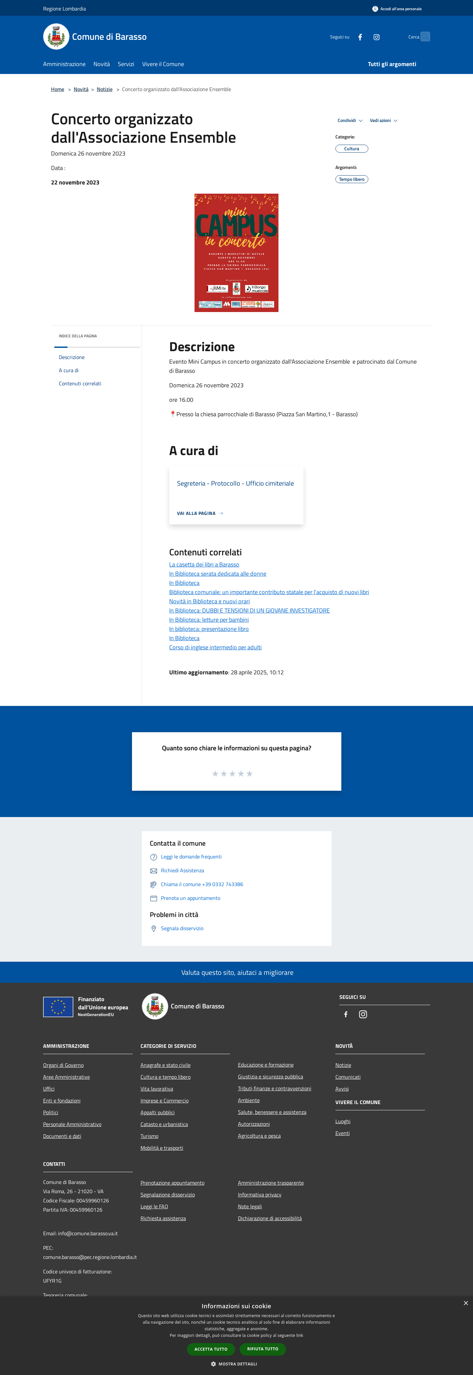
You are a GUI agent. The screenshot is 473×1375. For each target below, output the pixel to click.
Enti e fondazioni (62, 1100)
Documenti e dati (62, 1136)
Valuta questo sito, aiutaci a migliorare (237, 972)
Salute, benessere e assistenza (272, 1112)
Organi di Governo (63, 1065)
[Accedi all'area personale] (397, 8)
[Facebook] (347, 36)
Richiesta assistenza (163, 1218)
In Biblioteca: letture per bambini (209, 619)
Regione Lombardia (64, 8)
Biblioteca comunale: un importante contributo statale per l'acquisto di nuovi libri (269, 592)
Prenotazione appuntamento (172, 1183)
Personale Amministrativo (72, 1124)
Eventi (342, 1133)
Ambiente (249, 1100)
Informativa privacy (259, 1194)
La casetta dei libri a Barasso (204, 564)
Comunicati (348, 1077)
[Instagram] (363, 36)
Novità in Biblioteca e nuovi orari (209, 601)
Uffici (49, 1089)
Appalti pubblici (158, 1112)
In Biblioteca (184, 582)
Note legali (250, 1206)
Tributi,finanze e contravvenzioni (274, 1088)
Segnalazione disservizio (168, 1194)
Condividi (351, 121)
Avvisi (342, 1089)
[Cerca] (422, 36)
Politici (50, 1112)
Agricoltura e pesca (259, 1136)
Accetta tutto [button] (211, 1349)
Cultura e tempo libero (166, 1077)
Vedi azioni (385, 121)
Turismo (149, 1136)
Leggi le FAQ (154, 1206)
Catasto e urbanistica (164, 1124)
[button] (236, 1364)
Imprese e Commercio (165, 1100)
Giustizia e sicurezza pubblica (270, 1076)
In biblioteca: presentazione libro (209, 628)
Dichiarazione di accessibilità (270, 1218)
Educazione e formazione (266, 1065)
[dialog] (236, 1335)
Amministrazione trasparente (271, 1183)
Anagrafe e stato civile (166, 1065)
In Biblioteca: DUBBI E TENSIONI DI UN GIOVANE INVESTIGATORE (249, 610)
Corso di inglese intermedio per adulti (215, 647)
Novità (81, 89)
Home (57, 89)
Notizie (105, 89)
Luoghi (343, 1121)
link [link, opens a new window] (299, 1335)
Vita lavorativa (157, 1089)
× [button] (465, 1303)
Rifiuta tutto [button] (262, 1349)
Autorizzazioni (254, 1124)
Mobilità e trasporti (162, 1148)
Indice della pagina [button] (78, 336)
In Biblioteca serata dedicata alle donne (217, 573)
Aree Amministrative (66, 1077)
